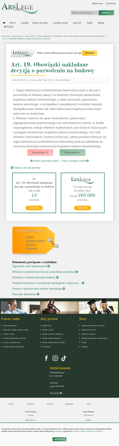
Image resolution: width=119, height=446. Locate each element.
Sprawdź (34, 207)
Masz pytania (56, 393)
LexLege (31, 248)
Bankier (88, 420)
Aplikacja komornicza (88, 330)
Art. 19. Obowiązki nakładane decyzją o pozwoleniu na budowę (26, 39)
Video (89, 23)
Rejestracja (97, 3)
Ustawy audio (60, 23)
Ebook (101, 23)
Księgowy (84, 346)
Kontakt (50, 404)
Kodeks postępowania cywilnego (14, 338)
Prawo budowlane (45, 36)
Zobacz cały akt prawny (25, 167)
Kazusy (77, 23)
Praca (89, 404)
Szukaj (106, 13)
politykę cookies (79, 431)
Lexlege (31, 415)
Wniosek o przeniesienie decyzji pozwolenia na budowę (45, 271)
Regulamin (69, 404)
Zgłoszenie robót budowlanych (31, 266)
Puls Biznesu (88, 415)
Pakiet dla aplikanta (10, 325)
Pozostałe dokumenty (25, 294)
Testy (12, 23)
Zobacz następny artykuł (75, 160)
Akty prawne (30, 36)
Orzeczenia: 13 (40, 152)
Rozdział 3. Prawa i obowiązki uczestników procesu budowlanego (79, 36)
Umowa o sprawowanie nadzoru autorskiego (38, 288)
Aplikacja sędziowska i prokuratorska (94, 338)
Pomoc (11, 404)
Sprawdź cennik (30, 231)
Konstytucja (46, 346)
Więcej (9, 27)
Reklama (30, 404)
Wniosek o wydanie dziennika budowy (35, 277)
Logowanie (111, 3)
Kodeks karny (47, 325)
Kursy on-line (40, 23)
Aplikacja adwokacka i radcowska (93, 325)
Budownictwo (30, 420)
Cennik (25, 23)
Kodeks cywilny (8, 334)
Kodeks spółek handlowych (51, 338)
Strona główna (16, 36)
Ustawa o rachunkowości (11, 342)
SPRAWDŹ (89, 53)
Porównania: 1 (72, 152)
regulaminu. (58, 431)
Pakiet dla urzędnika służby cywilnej (15, 330)
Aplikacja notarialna (88, 334)
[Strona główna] (4, 23)
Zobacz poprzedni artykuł (44, 160)
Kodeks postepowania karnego (13, 346)
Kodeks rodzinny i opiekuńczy (52, 334)
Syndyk (84, 342)
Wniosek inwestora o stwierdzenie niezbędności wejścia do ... (48, 283)
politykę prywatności (95, 431)
